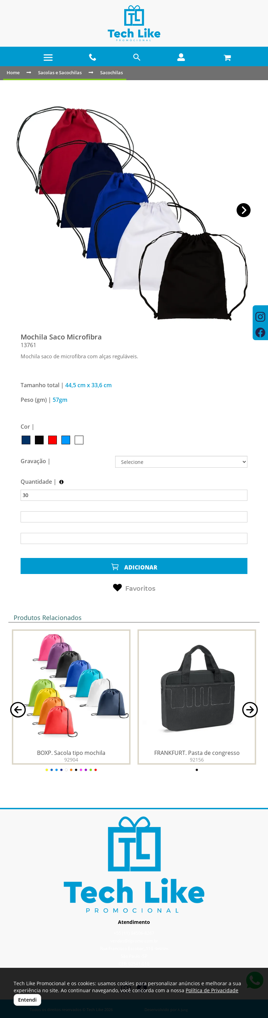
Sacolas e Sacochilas (60, 72)
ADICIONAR (134, 566)
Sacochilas (111, 72)
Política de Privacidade (212, 990)
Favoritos (134, 587)
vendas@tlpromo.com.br (134, 941)
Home (13, 72)
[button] (244, 210)
